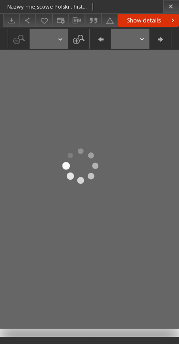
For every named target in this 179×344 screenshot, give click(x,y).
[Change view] (61, 20)
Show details (151, 20)
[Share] (28, 20)
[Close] (171, 6)
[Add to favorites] (44, 20)
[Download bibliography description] (77, 20)
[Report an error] (110, 20)
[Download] (11, 20)
